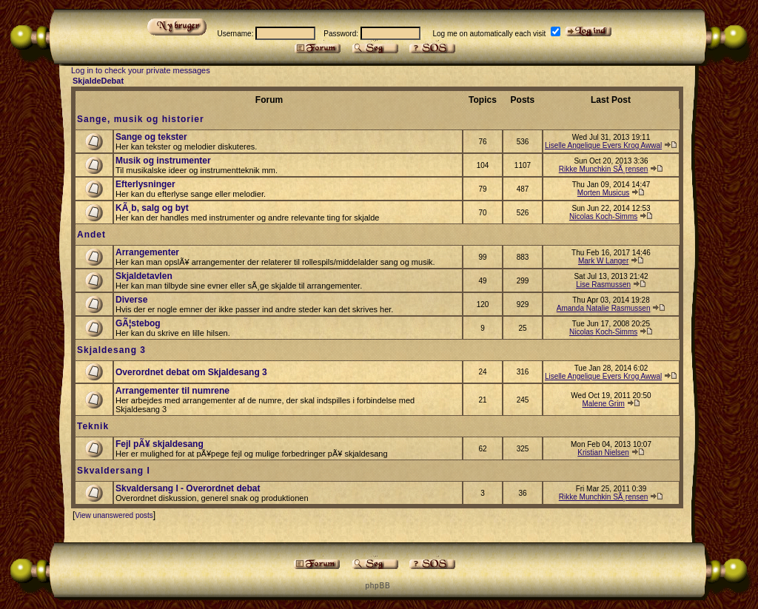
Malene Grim (603, 404)
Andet (91, 234)
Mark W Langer (603, 261)
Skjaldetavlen (143, 276)
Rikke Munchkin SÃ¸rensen (603, 169)
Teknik (93, 426)
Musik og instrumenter (163, 160)
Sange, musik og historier (140, 119)
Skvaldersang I (113, 470)
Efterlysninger (145, 184)
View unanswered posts (113, 515)
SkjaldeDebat (98, 80)
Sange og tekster (151, 137)
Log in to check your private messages (140, 70)
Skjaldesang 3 (111, 350)
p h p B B (377, 586)
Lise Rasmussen (603, 284)
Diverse (131, 300)
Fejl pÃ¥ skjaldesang (159, 444)
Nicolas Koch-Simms (603, 216)
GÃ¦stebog (138, 323)
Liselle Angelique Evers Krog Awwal (603, 145)
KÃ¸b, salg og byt (152, 208)
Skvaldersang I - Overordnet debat (187, 488)
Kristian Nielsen (602, 452)
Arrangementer (147, 252)
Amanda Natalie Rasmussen (604, 308)
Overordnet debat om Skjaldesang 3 (191, 372)
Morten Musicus (603, 193)
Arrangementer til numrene (172, 391)
